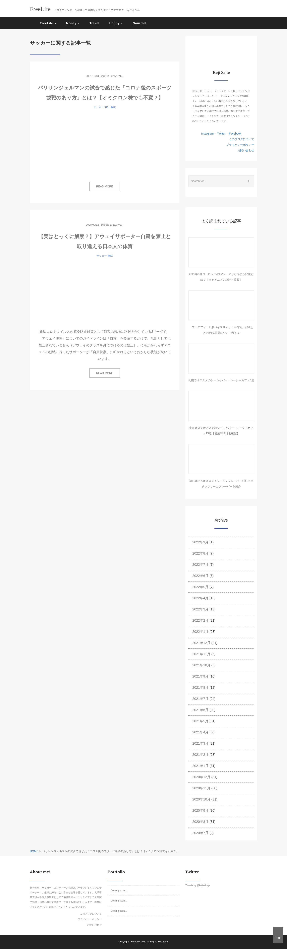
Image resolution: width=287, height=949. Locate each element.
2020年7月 (200, 833)
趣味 (113, 107)
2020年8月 (200, 822)
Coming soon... (119, 890)
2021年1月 (200, 766)
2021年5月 (200, 721)
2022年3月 (200, 609)
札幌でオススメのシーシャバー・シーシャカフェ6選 (221, 380)
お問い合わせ (245, 150)
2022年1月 (200, 632)
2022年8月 (200, 553)
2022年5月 (200, 587)
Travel (94, 23)
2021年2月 (200, 755)
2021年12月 (201, 643)
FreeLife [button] (48, 23)
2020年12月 (201, 777)
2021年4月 (200, 732)
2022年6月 (200, 576)
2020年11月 (201, 788)
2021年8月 (200, 687)
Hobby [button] (116, 23)
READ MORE (104, 186)
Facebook (234, 133)
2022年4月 (200, 598)
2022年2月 (200, 620)
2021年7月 (200, 699)
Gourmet (139, 23)
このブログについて (241, 139)
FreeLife (135, 941)
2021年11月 (201, 654)
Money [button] (73, 23)
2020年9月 (200, 810)
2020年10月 (201, 799)
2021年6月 (200, 710)
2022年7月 (200, 565)
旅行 (107, 107)
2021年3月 (200, 743)
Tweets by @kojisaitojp (197, 885)
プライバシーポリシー (240, 144)
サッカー (98, 107)
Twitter (220, 133)
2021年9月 (200, 676)
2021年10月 (201, 665)
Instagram (207, 133)
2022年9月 (200, 542)
